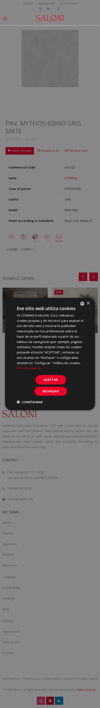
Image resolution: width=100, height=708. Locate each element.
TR (48, 9)
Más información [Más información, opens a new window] (29, 368)
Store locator (68, 3)
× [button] (88, 303)
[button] (30, 402)
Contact (28, 3)
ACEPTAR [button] (51, 380)
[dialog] (50, 354)
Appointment (46, 3)
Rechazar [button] (51, 391)
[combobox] (82, 303)
